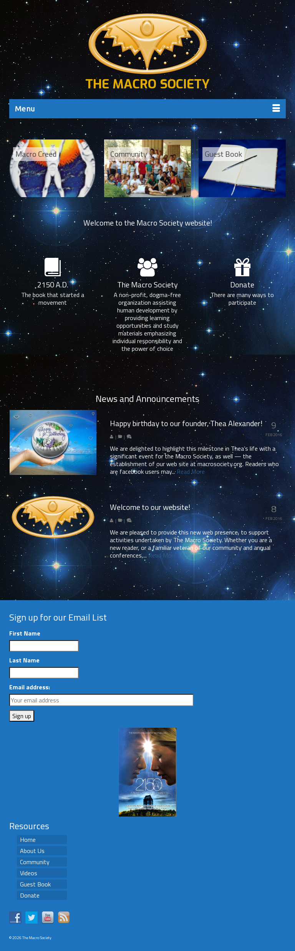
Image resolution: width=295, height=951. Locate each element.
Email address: (29, 687)
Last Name (24, 660)
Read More (191, 471)
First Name (24, 633)
